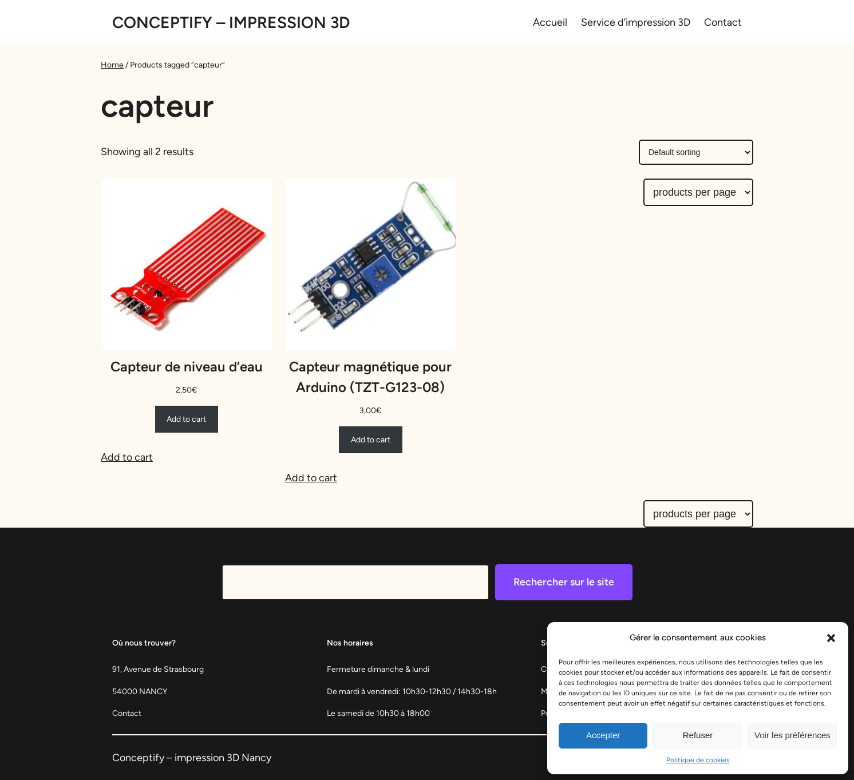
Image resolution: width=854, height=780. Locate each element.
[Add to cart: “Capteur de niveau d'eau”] (186, 419)
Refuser (698, 735)
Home (112, 65)
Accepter (603, 735)
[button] (831, 638)
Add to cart (127, 457)
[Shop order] (696, 152)
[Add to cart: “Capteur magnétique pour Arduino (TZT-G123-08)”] (370, 439)
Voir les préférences (792, 735)
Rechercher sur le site (563, 582)
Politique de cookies (698, 760)
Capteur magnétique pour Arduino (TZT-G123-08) (370, 376)
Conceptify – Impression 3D (231, 22)
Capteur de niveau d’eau (186, 366)
